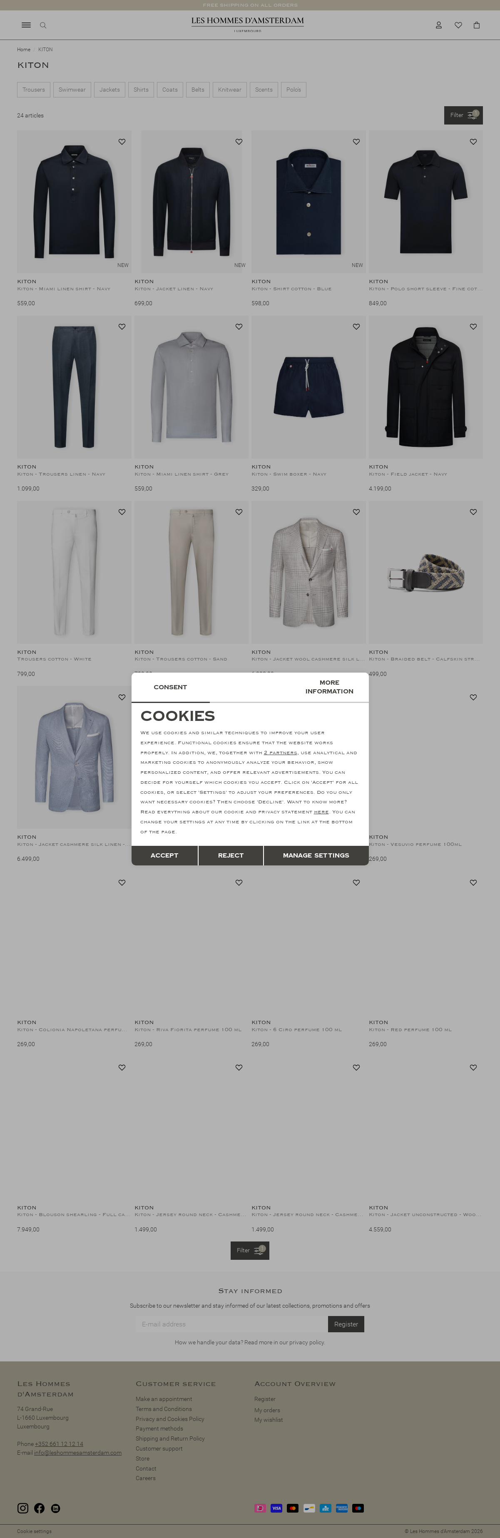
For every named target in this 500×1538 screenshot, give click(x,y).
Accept (165, 856)
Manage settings (316, 856)
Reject (231, 856)
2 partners (280, 753)
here (321, 812)
